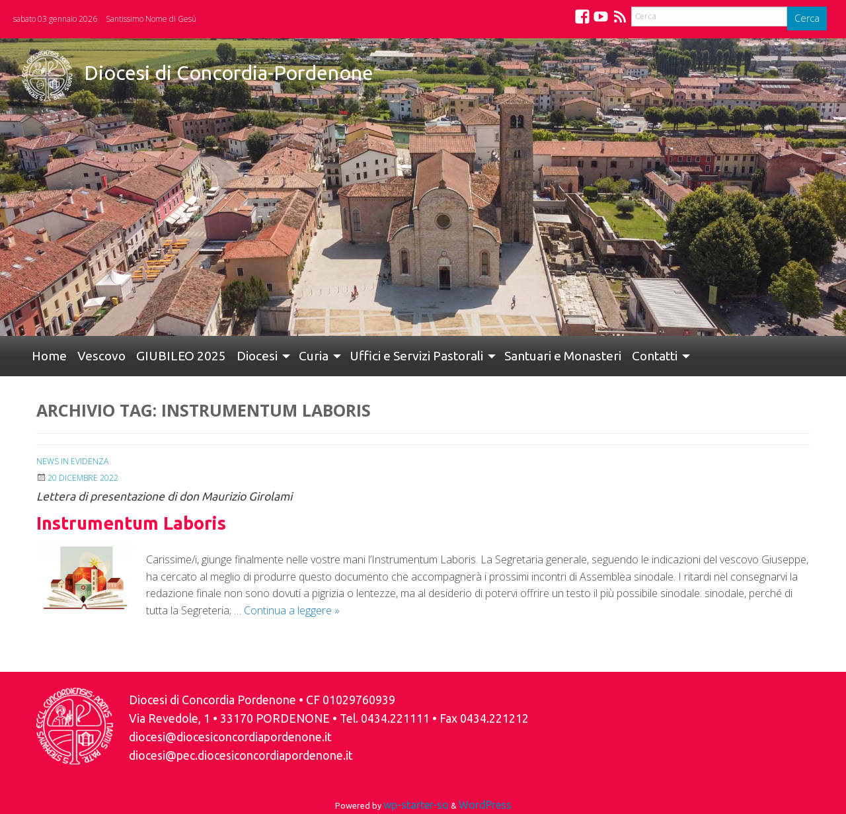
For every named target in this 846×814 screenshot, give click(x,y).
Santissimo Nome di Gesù (151, 18)
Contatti (654, 355)
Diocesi (257, 355)
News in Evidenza (72, 461)
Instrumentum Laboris (131, 523)
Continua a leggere (292, 610)
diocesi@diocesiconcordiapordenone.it (230, 737)
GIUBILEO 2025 (181, 355)
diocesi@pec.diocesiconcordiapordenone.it (241, 755)
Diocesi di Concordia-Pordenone (228, 72)
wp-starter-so (416, 805)
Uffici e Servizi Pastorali (416, 355)
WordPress (485, 805)
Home (49, 355)
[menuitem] (49, 356)
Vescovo (101, 355)
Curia (313, 355)
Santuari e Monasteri (562, 355)
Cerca (807, 18)
